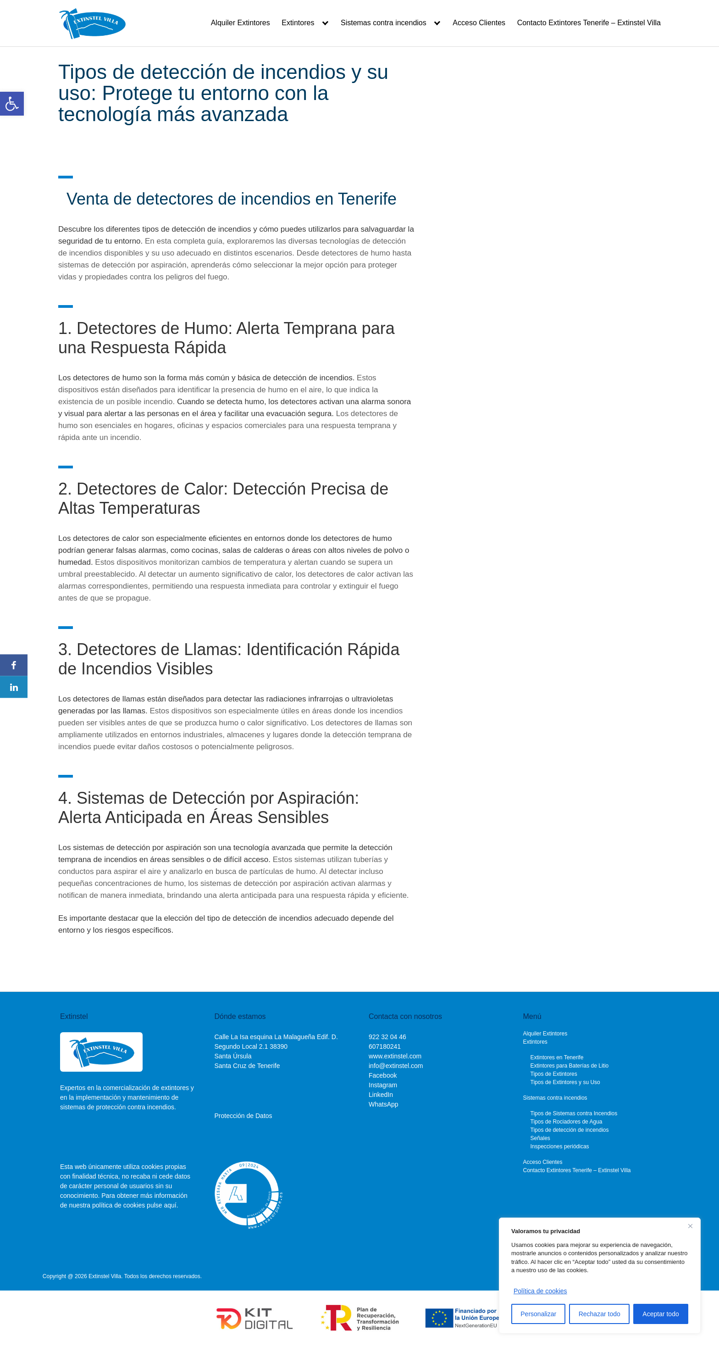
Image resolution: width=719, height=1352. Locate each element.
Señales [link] (540, 1138)
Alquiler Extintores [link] (240, 23)
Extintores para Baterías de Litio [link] (570, 1066)
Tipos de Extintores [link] (554, 1074)
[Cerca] (690, 1226)
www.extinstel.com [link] (395, 1056)
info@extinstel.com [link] (396, 1065)
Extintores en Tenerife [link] (557, 1057)
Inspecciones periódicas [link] (560, 1146)
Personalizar (538, 1314)
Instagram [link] (383, 1085)
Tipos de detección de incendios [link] (570, 1130)
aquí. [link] (171, 1205)
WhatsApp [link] (383, 1104)
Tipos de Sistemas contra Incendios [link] (574, 1113)
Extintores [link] (298, 23)
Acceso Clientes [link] (479, 23)
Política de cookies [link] (540, 1291)
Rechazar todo (599, 1314)
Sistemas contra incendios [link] (383, 23)
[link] (12, 104)
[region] (600, 1276)
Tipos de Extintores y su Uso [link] (565, 1082)
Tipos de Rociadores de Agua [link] (567, 1121)
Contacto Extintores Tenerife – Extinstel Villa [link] (589, 23)
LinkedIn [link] (381, 1094)
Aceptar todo (660, 1314)
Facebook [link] (383, 1075)
